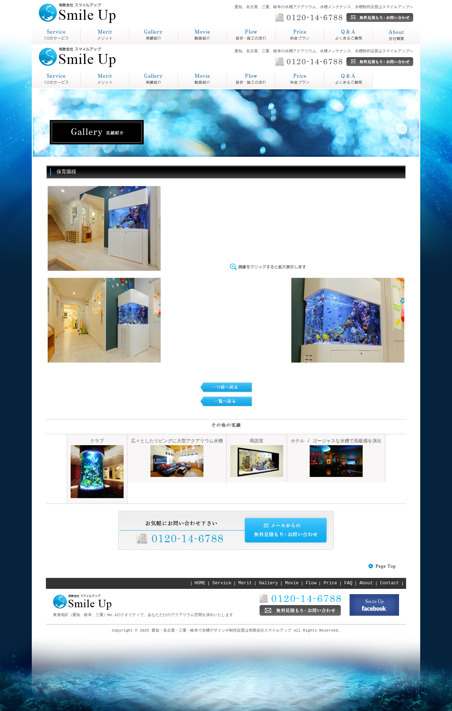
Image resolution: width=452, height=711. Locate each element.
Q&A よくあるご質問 (299, 79)
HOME (200, 583)
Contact (389, 583)
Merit (245, 583)
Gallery (268, 583)
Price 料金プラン (251, 79)
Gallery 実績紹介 (153, 79)
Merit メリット (105, 79)
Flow (311, 583)
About (366, 583)
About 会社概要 (348, 79)
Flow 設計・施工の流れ (202, 79)
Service (221, 583)
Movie (291, 583)
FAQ (348, 583)
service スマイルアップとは (56, 79)
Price (330, 583)
